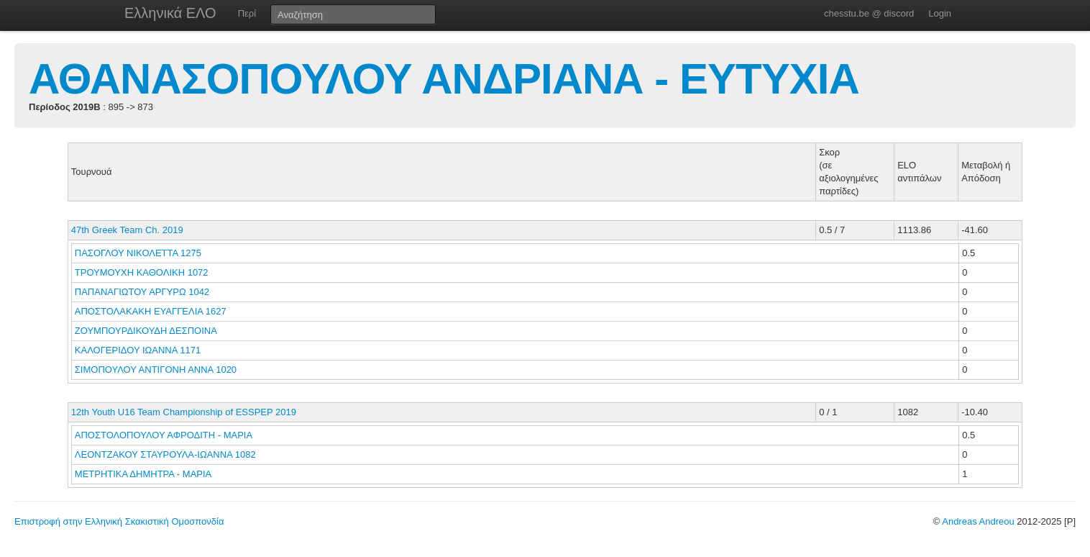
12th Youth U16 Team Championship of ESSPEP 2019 (183, 412)
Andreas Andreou (978, 521)
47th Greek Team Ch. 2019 (127, 230)
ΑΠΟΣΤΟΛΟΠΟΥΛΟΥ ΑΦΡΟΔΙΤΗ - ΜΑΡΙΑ (165, 435)
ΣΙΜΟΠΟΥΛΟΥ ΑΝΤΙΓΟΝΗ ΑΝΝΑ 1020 (156, 369)
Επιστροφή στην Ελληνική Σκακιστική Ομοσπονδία (119, 521)
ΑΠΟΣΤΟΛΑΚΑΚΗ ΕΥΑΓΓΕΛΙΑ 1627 (150, 311)
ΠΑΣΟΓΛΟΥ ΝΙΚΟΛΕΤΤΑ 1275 (138, 253)
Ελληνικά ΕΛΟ (170, 13)
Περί (247, 13)
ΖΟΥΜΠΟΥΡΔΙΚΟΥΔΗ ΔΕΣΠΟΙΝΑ (147, 330)
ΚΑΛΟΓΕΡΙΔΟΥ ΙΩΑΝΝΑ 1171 (138, 350)
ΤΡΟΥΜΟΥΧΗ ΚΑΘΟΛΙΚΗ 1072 (142, 272)
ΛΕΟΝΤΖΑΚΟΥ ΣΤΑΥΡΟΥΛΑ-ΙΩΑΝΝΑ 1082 (165, 454)
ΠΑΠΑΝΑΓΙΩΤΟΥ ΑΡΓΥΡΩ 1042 (142, 291)
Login (939, 13)
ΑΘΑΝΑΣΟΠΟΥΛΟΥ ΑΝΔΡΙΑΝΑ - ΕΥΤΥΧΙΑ (444, 79)
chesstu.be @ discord (869, 13)
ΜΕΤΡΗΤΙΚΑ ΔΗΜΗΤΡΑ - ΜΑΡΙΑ (144, 473)
